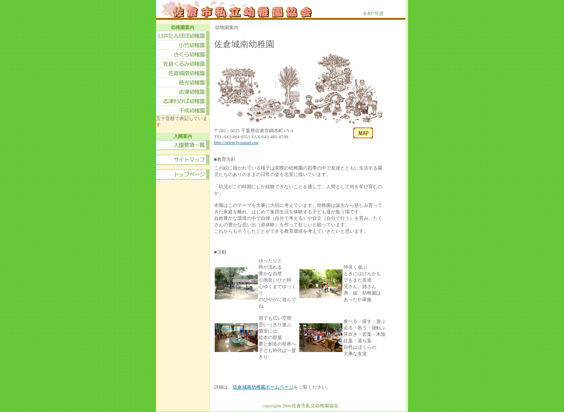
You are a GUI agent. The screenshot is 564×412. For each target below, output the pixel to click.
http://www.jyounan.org (236, 142)
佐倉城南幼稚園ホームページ (263, 387)
